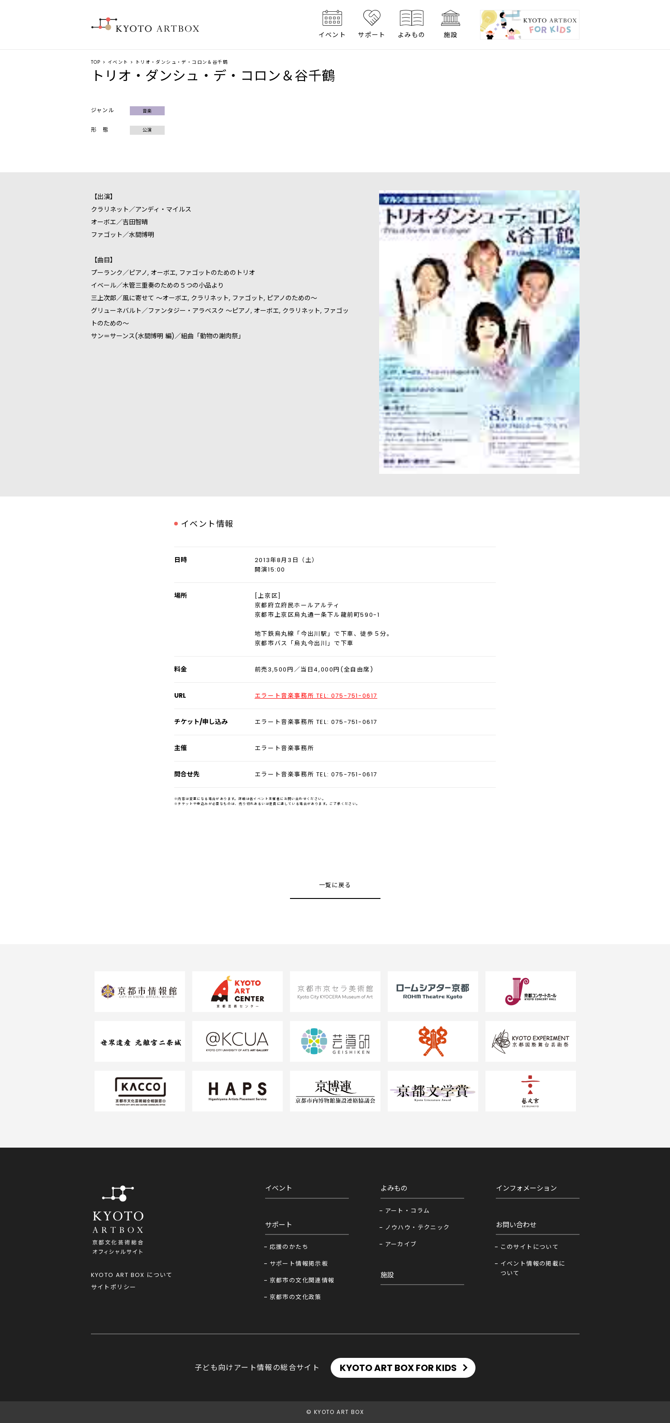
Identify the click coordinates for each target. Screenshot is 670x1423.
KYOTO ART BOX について (132, 1275)
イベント (332, 34)
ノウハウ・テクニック (417, 1227)
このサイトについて (529, 1247)
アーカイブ (401, 1244)
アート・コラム (407, 1210)
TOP (96, 62)
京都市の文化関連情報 (302, 1280)
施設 (451, 34)
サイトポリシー (114, 1287)
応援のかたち (289, 1247)
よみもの (412, 34)
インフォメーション (526, 1188)
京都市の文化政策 (296, 1297)
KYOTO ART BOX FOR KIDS (398, 1368)
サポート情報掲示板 (299, 1263)
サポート (372, 34)
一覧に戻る (335, 885)
